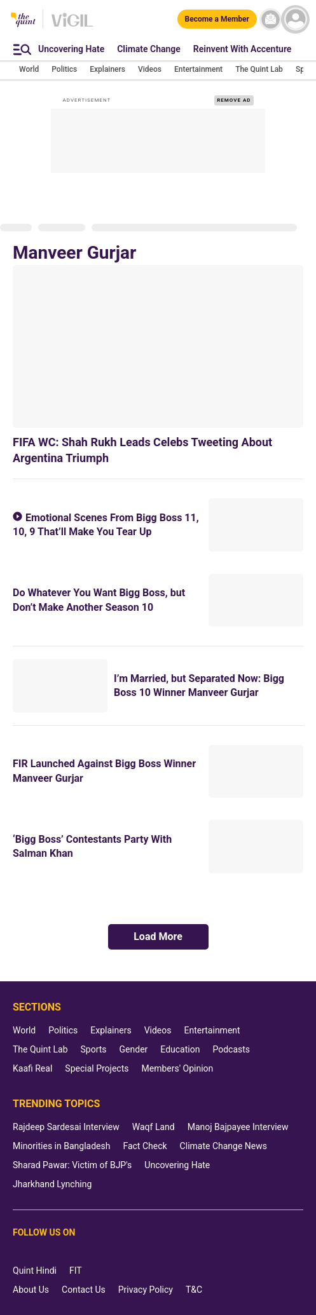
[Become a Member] (217, 19)
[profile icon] (295, 19)
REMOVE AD (234, 100)
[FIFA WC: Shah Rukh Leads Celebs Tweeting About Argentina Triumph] (158, 346)
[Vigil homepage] (72, 26)
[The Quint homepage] (23, 20)
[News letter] (270, 19)
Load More (158, 936)
